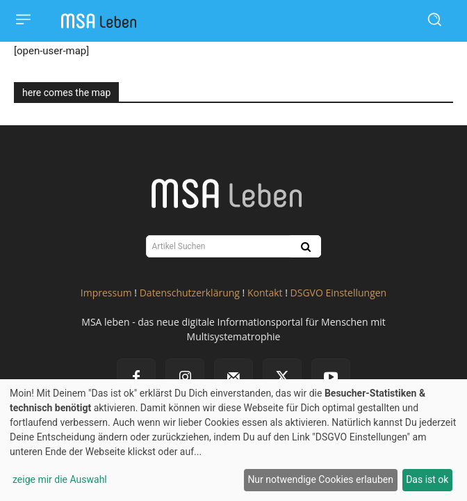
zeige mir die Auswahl (60, 479)
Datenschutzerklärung (190, 292)
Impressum (106, 292)
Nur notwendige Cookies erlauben (320, 479)
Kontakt (265, 292)
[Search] (304, 246)
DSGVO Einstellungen (338, 292)
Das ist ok (427, 479)
